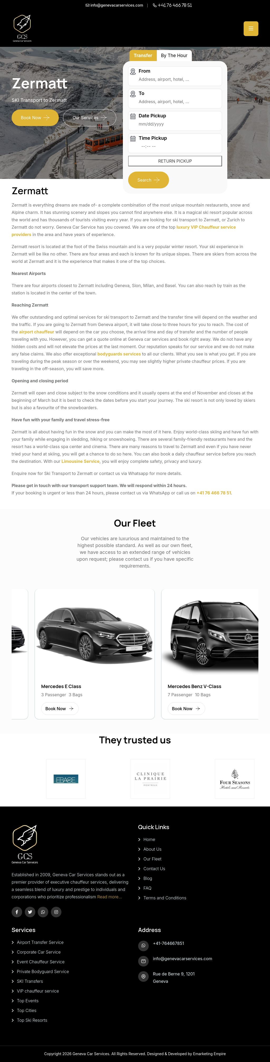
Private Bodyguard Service (43, 971)
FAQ (147, 888)
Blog (147, 878)
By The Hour (174, 55)
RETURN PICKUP (175, 161)
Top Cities (26, 1010)
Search (144, 180)
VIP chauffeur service (38, 991)
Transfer (143, 55)
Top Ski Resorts (32, 1020)
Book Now (31, 117)
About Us (152, 849)
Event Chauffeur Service (41, 961)
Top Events (27, 1000)
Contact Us (154, 868)
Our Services (85, 117)
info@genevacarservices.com (182, 958)
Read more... (109, 896)
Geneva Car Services (91, 1053)
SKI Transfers (30, 981)
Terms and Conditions (164, 897)
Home (149, 839)
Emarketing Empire (209, 1053)
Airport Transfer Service (40, 942)
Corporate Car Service (39, 952)
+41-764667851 (168, 943)
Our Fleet (152, 858)
